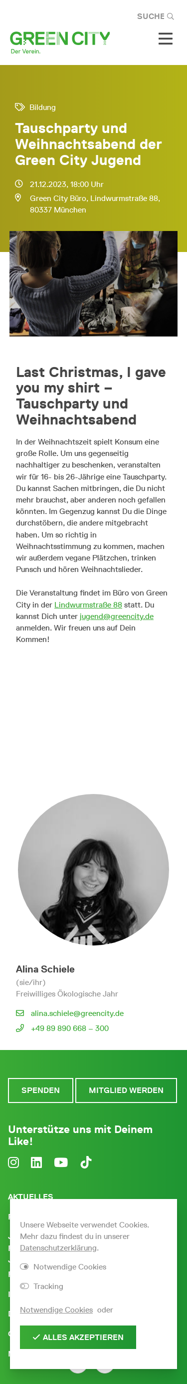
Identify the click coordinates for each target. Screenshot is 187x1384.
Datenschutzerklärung (58, 1247)
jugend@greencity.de (117, 616)
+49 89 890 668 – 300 (70, 1028)
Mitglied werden (126, 1090)
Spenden (40, 1090)
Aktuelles (30, 1197)
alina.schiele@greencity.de (77, 1013)
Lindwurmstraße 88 (88, 605)
